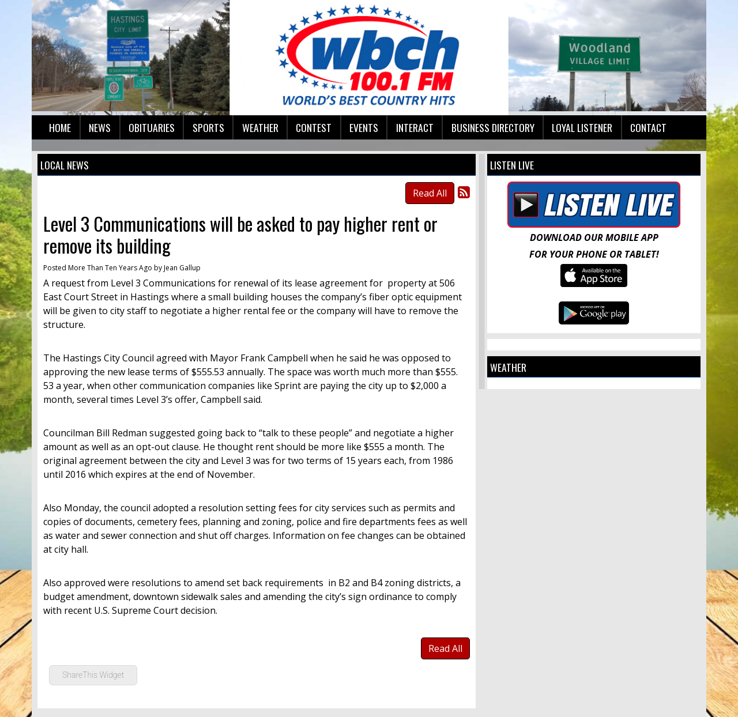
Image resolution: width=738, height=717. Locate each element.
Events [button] (363, 127)
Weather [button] (260, 127)
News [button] (100, 127)
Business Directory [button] (492, 127)
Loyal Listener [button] (582, 127)
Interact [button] (415, 127)
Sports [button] (208, 127)
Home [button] (60, 127)
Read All (430, 193)
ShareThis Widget (93, 675)
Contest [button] (314, 127)
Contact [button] (648, 127)
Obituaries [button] (152, 127)
